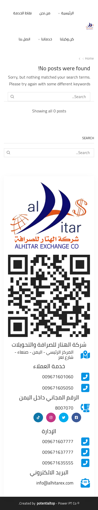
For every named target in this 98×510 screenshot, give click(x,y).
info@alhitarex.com (54, 483)
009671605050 (57, 388)
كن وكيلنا (67, 39)
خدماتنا (45, 39)
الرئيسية (66, 13)
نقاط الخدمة (22, 13)
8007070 (64, 408)
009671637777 (57, 452)
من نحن (44, 13)
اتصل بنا (24, 39)
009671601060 (57, 377)
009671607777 (57, 441)
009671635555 (57, 463)
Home (89, 58)
